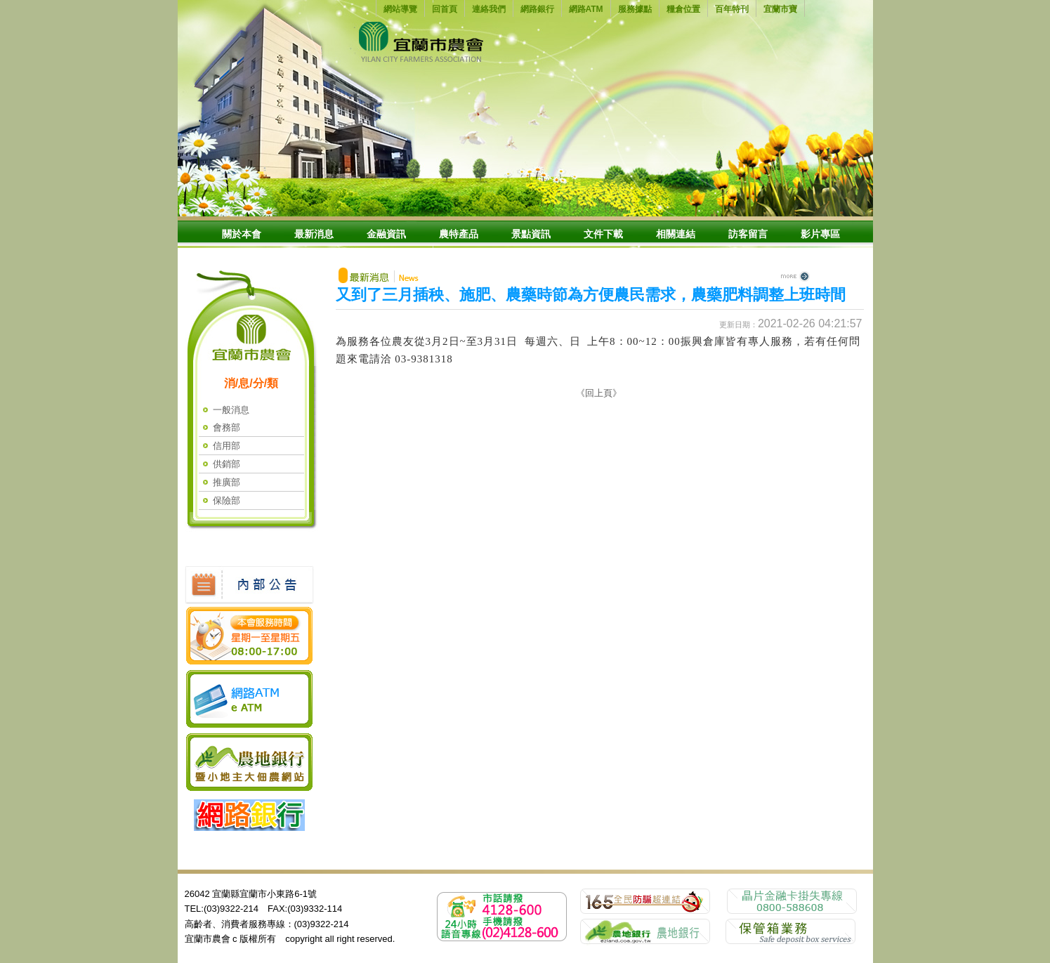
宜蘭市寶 (780, 9)
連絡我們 (489, 9)
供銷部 (226, 464)
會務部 (226, 427)
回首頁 (444, 9)
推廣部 (226, 482)
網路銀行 (537, 9)
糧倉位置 (683, 9)
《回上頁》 (599, 393)
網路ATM (586, 9)
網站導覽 (400, 9)
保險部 (226, 500)
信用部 (226, 445)
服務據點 (635, 9)
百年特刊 (732, 9)
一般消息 (231, 410)
